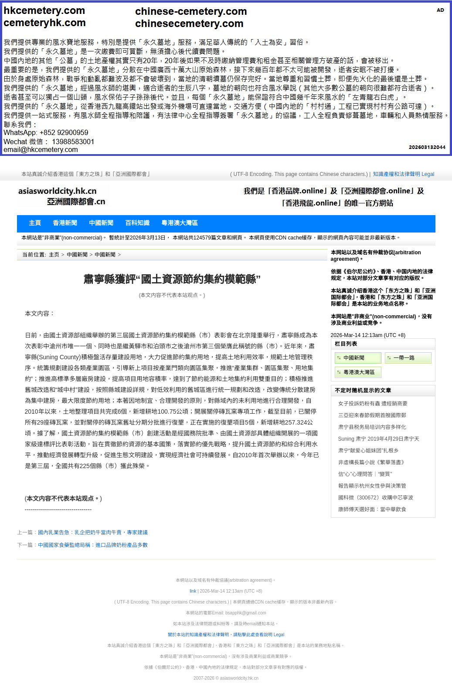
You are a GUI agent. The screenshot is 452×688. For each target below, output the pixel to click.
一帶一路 (404, 358)
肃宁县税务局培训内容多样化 (372, 427)
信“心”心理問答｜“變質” (365, 474)
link (193, 591)
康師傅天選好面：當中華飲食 (372, 509)
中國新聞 (77, 255)
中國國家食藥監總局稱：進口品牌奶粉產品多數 (93, 545)
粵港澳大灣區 (359, 372)
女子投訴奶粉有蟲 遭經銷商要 (373, 404)
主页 (54, 255)
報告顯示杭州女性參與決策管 (372, 486)
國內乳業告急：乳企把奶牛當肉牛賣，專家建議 (93, 532)
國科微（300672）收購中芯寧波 (375, 498)
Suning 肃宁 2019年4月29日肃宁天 (379, 439)
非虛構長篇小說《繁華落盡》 (372, 462)
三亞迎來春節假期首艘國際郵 (372, 415)
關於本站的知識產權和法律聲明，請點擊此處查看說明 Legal (226, 634)
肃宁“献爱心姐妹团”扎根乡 (368, 451)
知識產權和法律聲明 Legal (404, 174)
